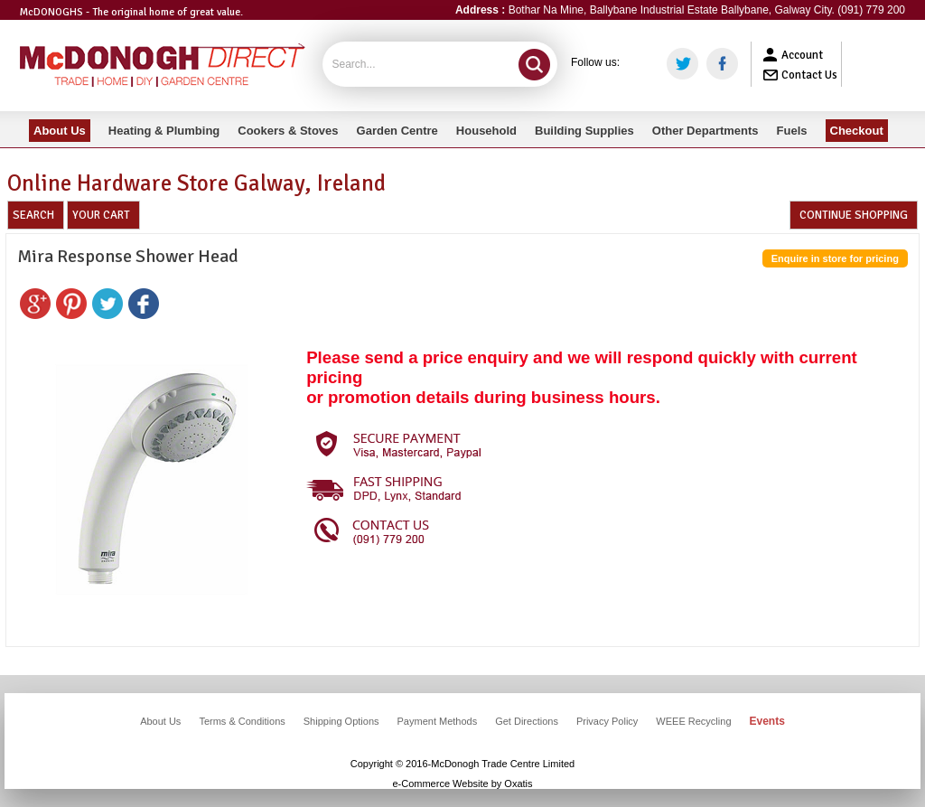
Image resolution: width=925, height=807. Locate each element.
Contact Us (809, 75)
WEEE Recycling (693, 721)
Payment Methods (437, 721)
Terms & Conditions (242, 721)
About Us (160, 721)
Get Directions (526, 721)
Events (767, 721)
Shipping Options (341, 721)
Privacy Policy (607, 721)
